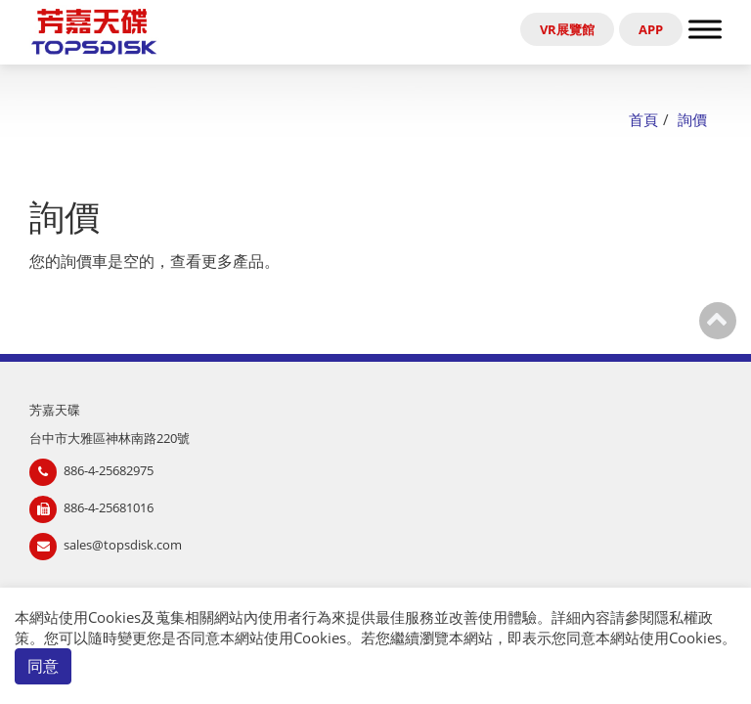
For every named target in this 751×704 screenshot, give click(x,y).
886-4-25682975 (109, 470)
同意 (43, 666)
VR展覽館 (567, 29)
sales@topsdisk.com (123, 544)
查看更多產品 (217, 261)
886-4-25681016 (109, 507)
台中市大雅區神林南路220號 (109, 438)
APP (651, 29)
